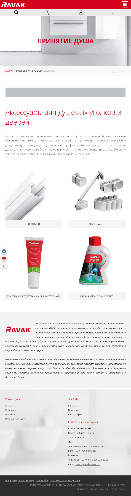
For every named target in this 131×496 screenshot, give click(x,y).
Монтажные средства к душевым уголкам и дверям (34, 296)
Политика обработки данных (65, 480)
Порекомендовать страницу (19, 480)
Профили (34, 223)
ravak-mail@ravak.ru (86, 450)
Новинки (10, 414)
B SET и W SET (97, 223)
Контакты (73, 405)
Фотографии (75, 414)
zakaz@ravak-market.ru (88, 464)
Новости (73, 410)
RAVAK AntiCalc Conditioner (96, 296)
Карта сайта (42, 480)
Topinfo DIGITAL (118, 489)
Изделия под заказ (15, 418)
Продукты (20, 71)
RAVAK (13, 4)
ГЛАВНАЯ (9, 71)
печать (120, 71)
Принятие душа (34, 71)
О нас (8, 405)
